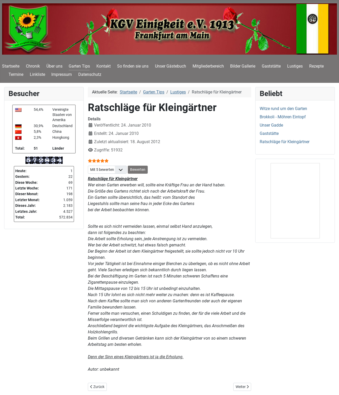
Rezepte (316, 66)
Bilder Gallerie (242, 66)
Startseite (10, 66)
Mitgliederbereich (208, 66)
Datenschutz (89, 74)
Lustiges (295, 66)
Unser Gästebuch (170, 66)
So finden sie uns (133, 66)
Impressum (61, 74)
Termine (16, 74)
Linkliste (37, 74)
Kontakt (103, 66)
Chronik (33, 66)
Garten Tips (79, 66)
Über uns (54, 66)
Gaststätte (271, 66)
